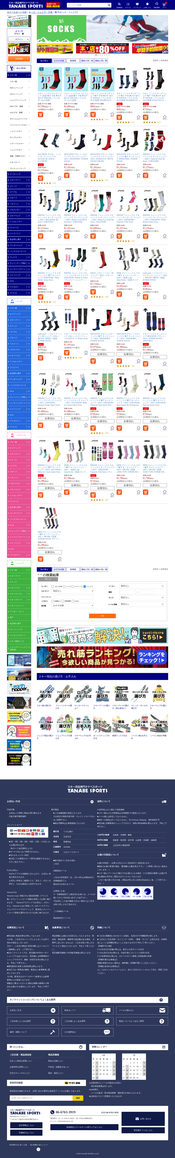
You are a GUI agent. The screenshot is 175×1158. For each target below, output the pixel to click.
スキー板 (13, 75)
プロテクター (15, 210)
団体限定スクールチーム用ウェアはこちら (84, 1127)
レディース (79, 586)
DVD (12, 281)
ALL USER (58, 586)
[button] (38, 49)
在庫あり (57, 601)
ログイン (19, 39)
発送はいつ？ (70, 1010)
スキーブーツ (15, 180)
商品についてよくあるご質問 (131, 1021)
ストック (13, 186)
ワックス (13, 257)
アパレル (13, 293)
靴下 (11, 617)
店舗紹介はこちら (26, 1133)
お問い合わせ (145, 1119)
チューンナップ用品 (18, 263)
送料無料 (68, 601)
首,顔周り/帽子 (15, 239)
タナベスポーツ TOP (17, 12)
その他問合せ (70, 1032)
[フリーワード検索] (73, 597)
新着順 (73, 61)
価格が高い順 (101, 61)
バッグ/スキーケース (18, 251)
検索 (109, 5)
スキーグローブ (16, 600)
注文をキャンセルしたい (20, 1073)
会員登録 (19, 59)
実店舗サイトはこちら (143, 1130)
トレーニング (15, 275)
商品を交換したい (56, 1061)
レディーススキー (17, 144)
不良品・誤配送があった (58, 1067)
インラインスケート (18, 269)
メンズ (68, 586)
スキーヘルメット (17, 606)
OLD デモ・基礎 (16, 113)
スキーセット (15, 162)
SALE (119, 104)
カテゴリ (128, 5)
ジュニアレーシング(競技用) (18, 648)
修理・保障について (18, 1032)
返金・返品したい (56, 1073)
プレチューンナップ (18, 168)
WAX (12, 391)
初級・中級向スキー (18, 156)
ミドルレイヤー (16, 222)
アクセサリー (15, 421)
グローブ (13, 198)
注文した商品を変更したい (21, 1061)
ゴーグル (13, 192)
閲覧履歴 (157, 5)
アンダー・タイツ (17, 612)
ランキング (137, 5)
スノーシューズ (16, 629)
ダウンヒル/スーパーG (18, 119)
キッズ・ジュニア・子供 (40, 12)
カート (164, 5)
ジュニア (89, 586)
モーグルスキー (16, 137)
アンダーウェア (16, 245)
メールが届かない (126, 1010)
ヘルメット (14, 204)
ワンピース (14, 228)
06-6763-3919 (65, 1112)
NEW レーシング (16, 88)
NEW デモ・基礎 (16, 106)
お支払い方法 (15, 1010)
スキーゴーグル (16, 594)
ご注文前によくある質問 (20, 1021)
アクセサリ (14, 287)
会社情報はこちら (26, 1125)
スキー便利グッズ (17, 641)
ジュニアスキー (16, 150)
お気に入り (147, 5)
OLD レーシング (16, 94)
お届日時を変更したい (19, 1067)
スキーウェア (15, 216)
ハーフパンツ (15, 233)
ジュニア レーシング (18, 100)
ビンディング (15, 174)
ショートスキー (16, 131)
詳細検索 (119, 5)
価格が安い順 (87, 61)
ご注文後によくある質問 (74, 1021)
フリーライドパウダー (18, 125)
